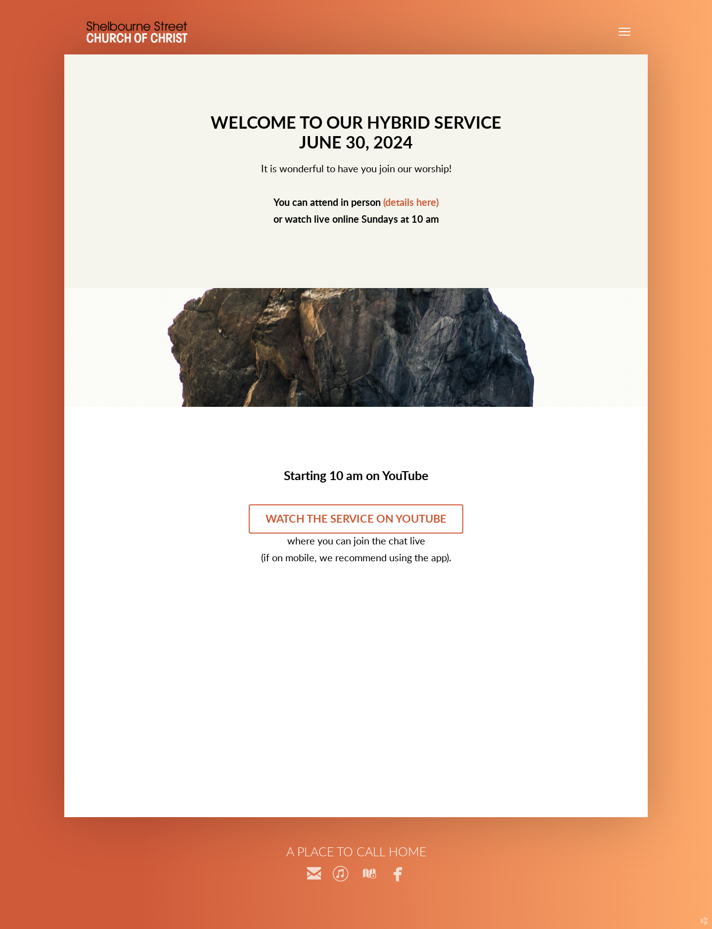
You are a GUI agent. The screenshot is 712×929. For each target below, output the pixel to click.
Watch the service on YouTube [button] (356, 519)
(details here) (411, 203)
